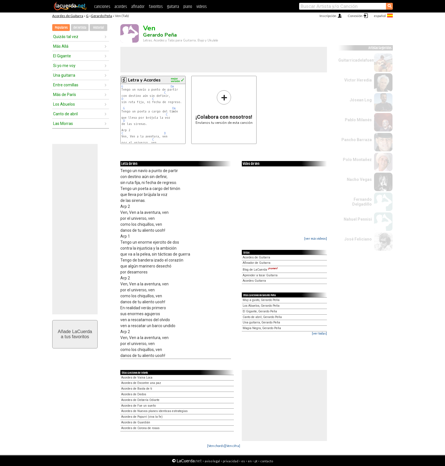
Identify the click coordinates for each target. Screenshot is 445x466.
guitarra (173, 6)
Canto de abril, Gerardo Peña (262, 317)
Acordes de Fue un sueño (138, 406)
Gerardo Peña (101, 16)
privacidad (230, 461)
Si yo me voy (64, 65)
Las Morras (63, 123)
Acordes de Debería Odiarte (140, 400)
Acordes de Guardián (135, 422)
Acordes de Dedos (133, 394)
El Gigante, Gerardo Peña (260, 311)
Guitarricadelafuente (357, 60)
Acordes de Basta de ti (136, 388)
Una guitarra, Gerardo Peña (261, 322)
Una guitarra (64, 75)
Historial (98, 27)
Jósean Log (361, 100)
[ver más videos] (315, 238)
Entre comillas (65, 85)
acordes (120, 6)
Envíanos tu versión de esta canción (224, 107)
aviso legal (212, 461)
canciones (102, 6)
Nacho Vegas (359, 179)
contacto (266, 461)
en (250, 461)
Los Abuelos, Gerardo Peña (261, 306)
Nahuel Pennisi (358, 219)
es (243, 461)
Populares (61, 27)
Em (172, 86)
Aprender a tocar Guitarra (260, 275)
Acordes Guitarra (254, 281)
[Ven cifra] (232, 446)
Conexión (355, 16)
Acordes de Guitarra (67, 16)
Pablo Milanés (358, 120)
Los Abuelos (64, 104)
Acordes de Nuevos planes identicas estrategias (154, 411)
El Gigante (62, 56)
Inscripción (328, 16)
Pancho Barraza (356, 139)
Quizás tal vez (65, 36)
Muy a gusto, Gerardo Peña (261, 300)
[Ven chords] (216, 446)
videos (201, 6)
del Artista (79, 27)
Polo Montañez (357, 159)
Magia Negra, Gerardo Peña (262, 328)
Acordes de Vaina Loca (136, 377)
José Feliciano (358, 239)
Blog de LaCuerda (260, 269)
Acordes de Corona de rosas (140, 428)
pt (256, 461)
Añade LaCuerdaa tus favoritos (75, 334)
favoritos (156, 6)
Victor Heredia (358, 80)
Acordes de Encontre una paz (141, 383)
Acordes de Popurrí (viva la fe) (142, 417)
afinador (137, 6)
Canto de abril (65, 114)
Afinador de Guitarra (256, 263)
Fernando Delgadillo (362, 201)
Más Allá (60, 46)
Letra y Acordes (144, 80)
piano (187, 6)
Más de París (64, 94)
